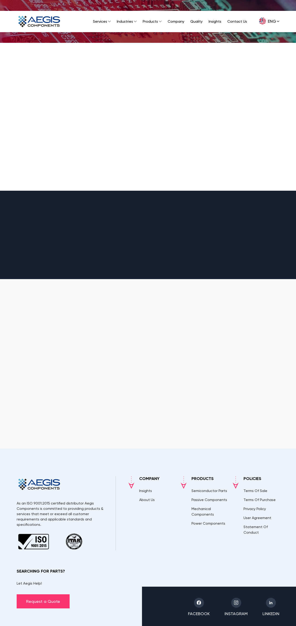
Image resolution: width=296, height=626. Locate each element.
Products (150, 21)
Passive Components (209, 500)
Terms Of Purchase (260, 500)
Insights (215, 21)
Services (100, 21)
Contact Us (237, 21)
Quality (196, 21)
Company (176, 21)
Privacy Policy (255, 509)
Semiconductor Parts (209, 491)
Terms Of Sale (255, 491)
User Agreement (257, 518)
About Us (147, 500)
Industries (125, 21)
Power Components (208, 523)
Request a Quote (43, 601)
